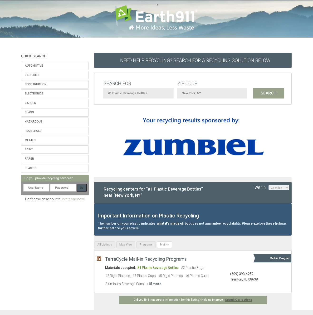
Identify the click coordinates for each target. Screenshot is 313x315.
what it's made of (170, 223)
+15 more (153, 284)
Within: (271, 187)
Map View (125, 244)
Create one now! (73, 199)
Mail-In (164, 244)
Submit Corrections (238, 299)
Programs (146, 244)
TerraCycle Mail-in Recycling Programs (146, 259)
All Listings (104, 244)
